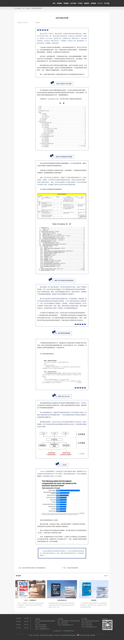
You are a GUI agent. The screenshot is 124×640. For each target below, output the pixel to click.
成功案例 (93, 3)
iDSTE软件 (73, 3)
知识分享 (100, 3)
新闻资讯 (86, 3)
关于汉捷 (106, 3)
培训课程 (66, 3)
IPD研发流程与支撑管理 (37, 8)
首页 (54, 3)
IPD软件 (80, 3)
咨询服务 (59, 3)
